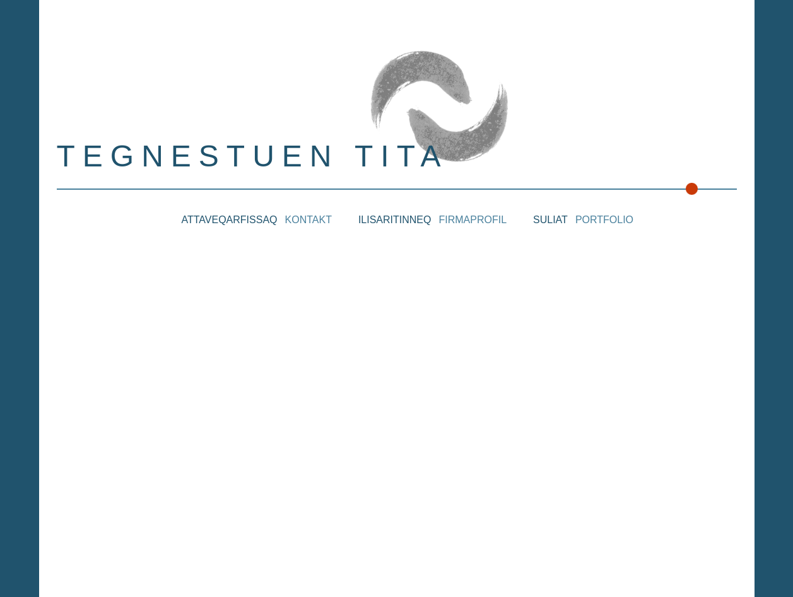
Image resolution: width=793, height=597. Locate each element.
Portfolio (604, 219)
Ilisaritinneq (395, 219)
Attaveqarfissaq (230, 219)
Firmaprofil (472, 219)
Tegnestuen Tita (253, 156)
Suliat (550, 219)
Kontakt (308, 219)
